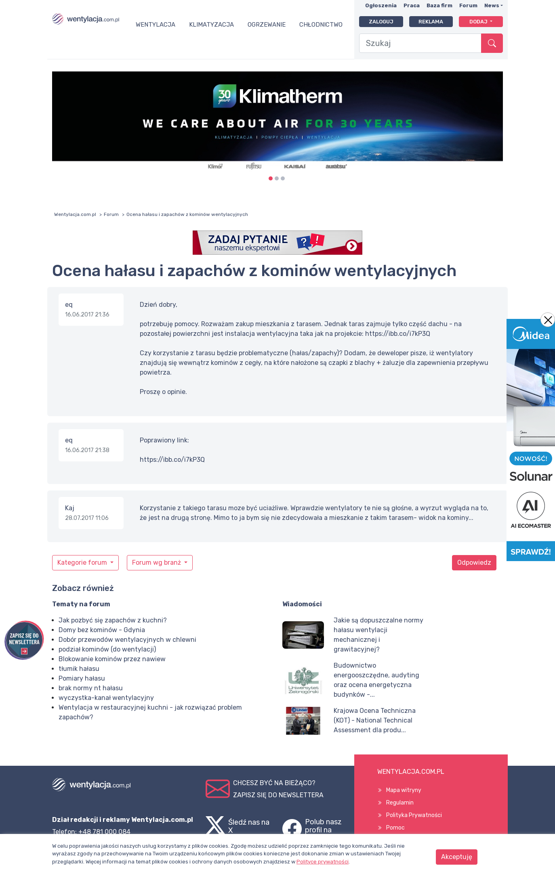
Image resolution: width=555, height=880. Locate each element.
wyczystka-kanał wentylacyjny (106, 698)
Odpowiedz (474, 562)
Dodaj (479, 22)
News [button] (491, 5)
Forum (468, 5)
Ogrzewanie (267, 24)
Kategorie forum (83, 562)
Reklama (430, 22)
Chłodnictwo (321, 24)
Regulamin (400, 802)
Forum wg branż (157, 562)
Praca (412, 5)
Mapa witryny (403, 790)
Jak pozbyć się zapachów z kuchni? (113, 620)
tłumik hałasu (79, 669)
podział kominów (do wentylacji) (107, 649)
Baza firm (439, 5)
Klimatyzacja (211, 24)
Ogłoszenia (381, 5)
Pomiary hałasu (82, 678)
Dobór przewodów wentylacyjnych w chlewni (127, 639)
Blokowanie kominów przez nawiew (112, 659)
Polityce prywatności (322, 862)
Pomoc (395, 827)
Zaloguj (381, 22)
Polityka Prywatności (414, 815)
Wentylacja (155, 24)
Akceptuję (456, 857)
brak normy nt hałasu (91, 688)
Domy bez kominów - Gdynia (102, 630)
